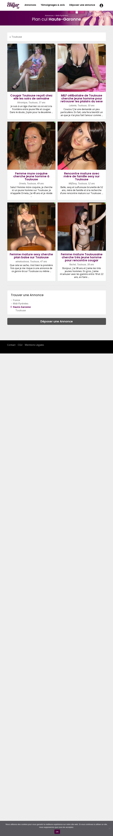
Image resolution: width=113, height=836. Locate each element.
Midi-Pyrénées (62, 15)
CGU (20, 344)
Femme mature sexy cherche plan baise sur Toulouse (31, 255)
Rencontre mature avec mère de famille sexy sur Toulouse (82, 176)
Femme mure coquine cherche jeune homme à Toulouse (31, 176)
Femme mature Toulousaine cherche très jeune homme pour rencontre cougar (82, 257)
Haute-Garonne (22, 307)
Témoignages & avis (53, 5)
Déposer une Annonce (56, 321)
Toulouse (17, 36)
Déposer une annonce (82, 5)
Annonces (30, 5)
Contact (11, 344)
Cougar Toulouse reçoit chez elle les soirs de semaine (31, 96)
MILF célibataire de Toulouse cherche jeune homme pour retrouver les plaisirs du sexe (82, 98)
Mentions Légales (34, 344)
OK (57, 832)
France (16, 300)
